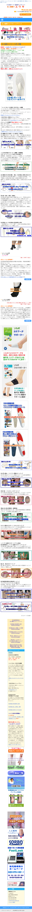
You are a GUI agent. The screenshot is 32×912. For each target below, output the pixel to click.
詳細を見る (27, 279)
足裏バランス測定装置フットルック (16, 855)
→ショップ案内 (11, 902)
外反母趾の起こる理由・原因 (14, 706)
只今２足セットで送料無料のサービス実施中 (12, 277)
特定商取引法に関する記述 (18, 910)
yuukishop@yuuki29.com (13, 900)
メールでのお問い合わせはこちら (24, 11)
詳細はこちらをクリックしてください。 (11, 115)
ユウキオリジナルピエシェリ (16, 761)
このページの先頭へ (26, 615)
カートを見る (25, 14)
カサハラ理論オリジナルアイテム (16, 784)
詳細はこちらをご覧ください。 (15, 744)
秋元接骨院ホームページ (16, 872)
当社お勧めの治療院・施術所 (16, 819)
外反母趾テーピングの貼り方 (16, 802)
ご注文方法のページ (15, 120)
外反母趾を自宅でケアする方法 (15, 709)
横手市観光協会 (16, 884)
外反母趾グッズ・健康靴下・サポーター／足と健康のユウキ (16, 6)
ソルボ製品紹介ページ (16, 837)
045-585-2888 (27, 10)
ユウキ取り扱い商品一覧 (16, 773)
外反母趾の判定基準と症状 (14, 703)
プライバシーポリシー (6, 910)
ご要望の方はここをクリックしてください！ (12, 131)
